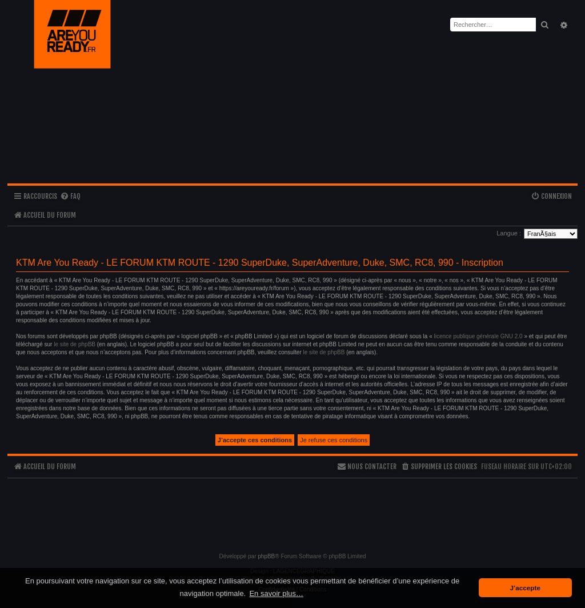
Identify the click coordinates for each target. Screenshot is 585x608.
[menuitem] (70, 197)
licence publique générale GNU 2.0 (478, 336)
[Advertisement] (292, 510)
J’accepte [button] (525, 587)
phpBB (266, 556)
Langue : (508, 233)
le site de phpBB (74, 344)
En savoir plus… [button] (276, 593)
